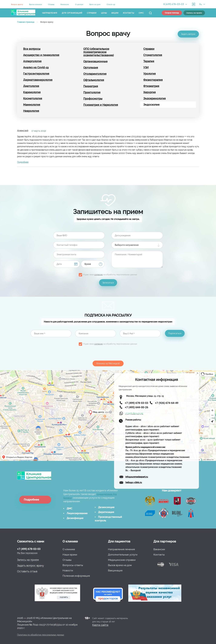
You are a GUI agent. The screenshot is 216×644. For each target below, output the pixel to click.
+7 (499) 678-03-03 (28, 548)
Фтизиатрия (151, 86)
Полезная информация (76, 575)
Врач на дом (94, 4)
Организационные (95, 61)
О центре (79, 4)
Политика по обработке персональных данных (40, 635)
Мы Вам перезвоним (27, 553)
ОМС (141, 13)
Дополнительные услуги (122, 554)
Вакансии (64, 4)
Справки (91, 13)
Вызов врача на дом (120, 565)
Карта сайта (100, 624)
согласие (98, 274)
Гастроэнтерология (36, 73)
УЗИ (146, 67)
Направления (49, 13)
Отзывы (51, 4)
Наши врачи (70, 554)
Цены (104, 13)
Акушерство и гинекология (41, 55)
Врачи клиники (35, 4)
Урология (149, 73)
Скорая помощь (172, 13)
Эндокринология (154, 98)
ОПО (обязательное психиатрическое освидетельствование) (98, 52)
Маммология (31, 104)
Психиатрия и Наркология (100, 104)
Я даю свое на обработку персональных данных (110, 274)
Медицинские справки (122, 559)
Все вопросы (31, 48)
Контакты (128, 13)
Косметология (32, 98)
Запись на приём (194, 13)
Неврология (31, 110)
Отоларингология (94, 73)
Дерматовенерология (37, 79)
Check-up (110, 4)
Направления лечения (121, 549)
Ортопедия (90, 67)
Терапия (148, 61)
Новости (68, 570)
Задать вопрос (188, 34)
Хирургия (149, 92)
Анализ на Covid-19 (36, 67)
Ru (200, 4)
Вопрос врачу (17, 4)
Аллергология (32, 61)
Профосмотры (92, 98)
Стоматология (152, 55)
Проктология (91, 92)
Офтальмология (93, 80)
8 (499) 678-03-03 (173, 4)
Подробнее (22, 162)
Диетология (31, 86)
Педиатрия (90, 86)
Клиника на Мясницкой (108, 363)
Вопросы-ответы (73, 565)
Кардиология (32, 92)
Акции (114, 13)
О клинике (69, 549)
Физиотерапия (153, 79)
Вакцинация (115, 570)
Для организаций (72, 13)
